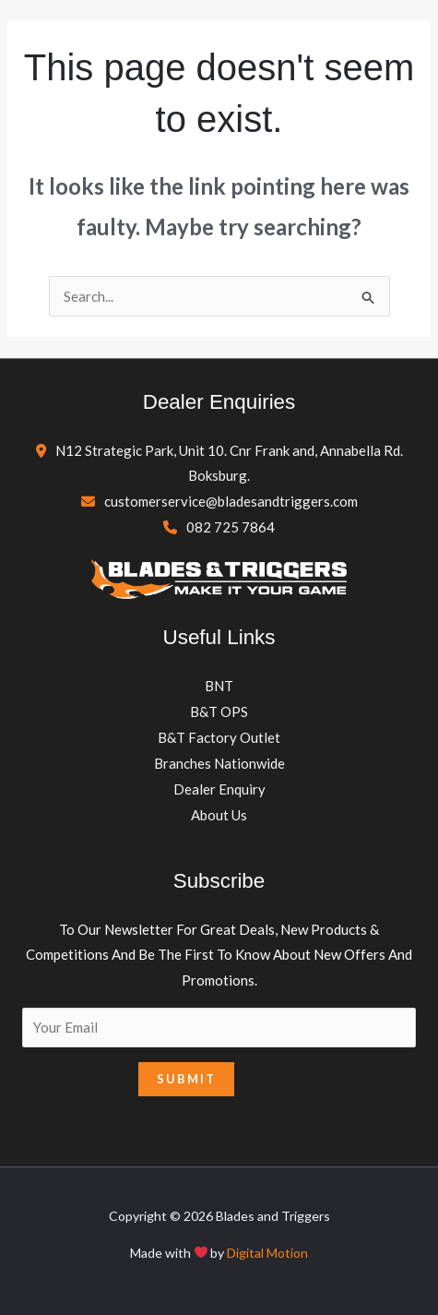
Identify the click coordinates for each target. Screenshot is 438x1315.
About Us (219, 815)
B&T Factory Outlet (219, 737)
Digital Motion (267, 1253)
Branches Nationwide (219, 763)
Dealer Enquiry (219, 789)
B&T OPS (219, 711)
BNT (219, 685)
